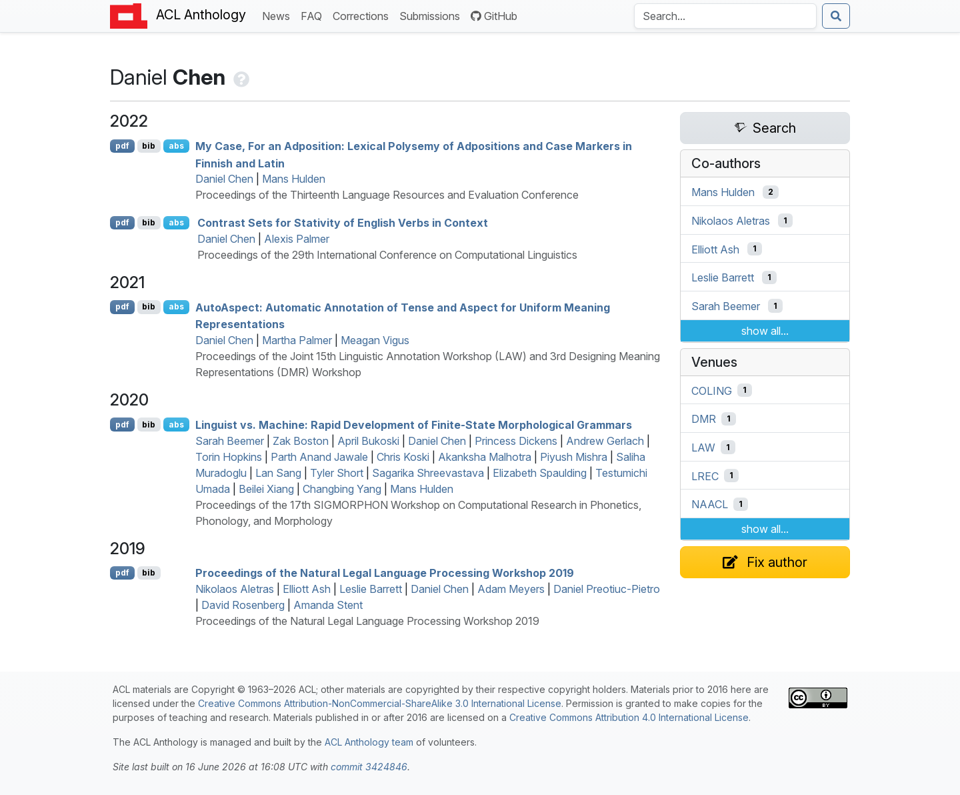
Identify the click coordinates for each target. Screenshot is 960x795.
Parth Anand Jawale (319, 457)
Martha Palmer (297, 340)
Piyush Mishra (573, 457)
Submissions (432, 15)
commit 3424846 (369, 766)
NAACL (709, 504)
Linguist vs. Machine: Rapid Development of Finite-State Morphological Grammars (413, 425)
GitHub (494, 16)
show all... (765, 330)
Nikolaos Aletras (234, 589)
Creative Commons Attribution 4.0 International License (629, 717)
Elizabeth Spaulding (540, 473)
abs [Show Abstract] (176, 146)
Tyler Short (336, 473)
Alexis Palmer (296, 238)
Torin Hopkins (228, 457)
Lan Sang (278, 473)
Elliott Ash (307, 589)
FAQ (314, 15)
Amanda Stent (328, 605)
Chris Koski (403, 457)
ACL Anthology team (369, 742)
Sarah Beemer (229, 441)
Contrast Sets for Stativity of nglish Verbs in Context (342, 222)
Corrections (363, 15)
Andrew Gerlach (605, 441)
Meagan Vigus (375, 340)
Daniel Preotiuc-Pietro (606, 589)
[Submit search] (836, 16)
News (278, 15)
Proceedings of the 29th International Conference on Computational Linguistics (387, 254)
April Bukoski (368, 441)
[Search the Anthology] (725, 16)
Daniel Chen (224, 178)
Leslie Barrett (370, 589)
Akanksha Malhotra (484, 457)
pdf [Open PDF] (122, 146)
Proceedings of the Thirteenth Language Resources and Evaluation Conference (387, 194)
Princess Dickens (516, 441)
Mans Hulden (293, 178)
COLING (711, 390)
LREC (705, 475)
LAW (703, 447)
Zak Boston (301, 441)
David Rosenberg (243, 605)
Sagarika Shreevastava (428, 473)
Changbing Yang (342, 489)
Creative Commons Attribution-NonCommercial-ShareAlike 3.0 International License (379, 703)
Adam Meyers (511, 589)
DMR (703, 419)
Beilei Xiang (266, 489)
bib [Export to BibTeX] (148, 146)
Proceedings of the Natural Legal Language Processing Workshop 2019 (384, 573)
